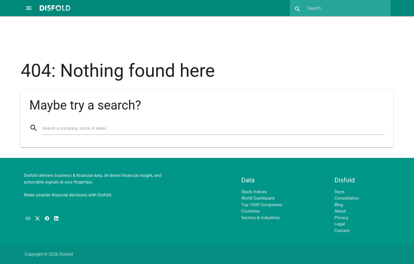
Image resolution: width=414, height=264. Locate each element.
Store (339, 191)
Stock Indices (254, 191)
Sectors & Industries (260, 217)
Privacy (341, 217)
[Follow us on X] (38, 219)
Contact (341, 230)
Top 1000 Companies (261, 204)
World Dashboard (257, 198)
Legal (339, 224)
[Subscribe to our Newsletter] (28, 219)
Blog (338, 204)
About (340, 211)
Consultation (346, 198)
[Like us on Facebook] (47, 219)
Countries (250, 211)
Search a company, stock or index (74, 128)
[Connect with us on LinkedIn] (56, 219)
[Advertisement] (207, 36)
